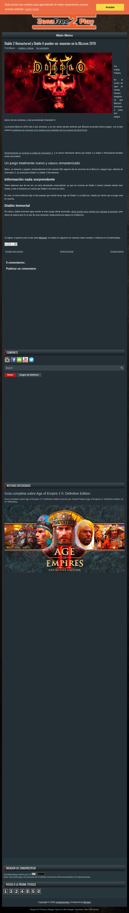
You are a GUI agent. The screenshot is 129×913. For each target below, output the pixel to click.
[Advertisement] (66, 142)
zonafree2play (63, 902)
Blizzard (43, 238)
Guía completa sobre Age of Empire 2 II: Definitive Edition (47, 493)
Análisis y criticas (25, 48)
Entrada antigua (117, 251)
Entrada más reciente (14, 251)
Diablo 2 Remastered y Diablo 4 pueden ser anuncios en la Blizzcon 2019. (50, 43)
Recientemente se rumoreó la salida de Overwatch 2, (29, 153)
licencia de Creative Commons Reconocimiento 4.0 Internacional (58, 877)
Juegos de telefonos (29, 375)
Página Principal (67, 251)
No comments (42, 48)
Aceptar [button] (110, 7)
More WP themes (92, 909)
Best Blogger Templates (73, 909)
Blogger (87, 902)
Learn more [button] (32, 9)
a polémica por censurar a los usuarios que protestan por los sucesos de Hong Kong (49, 130)
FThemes (43, 909)
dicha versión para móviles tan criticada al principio (94, 211)
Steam (10, 375)
